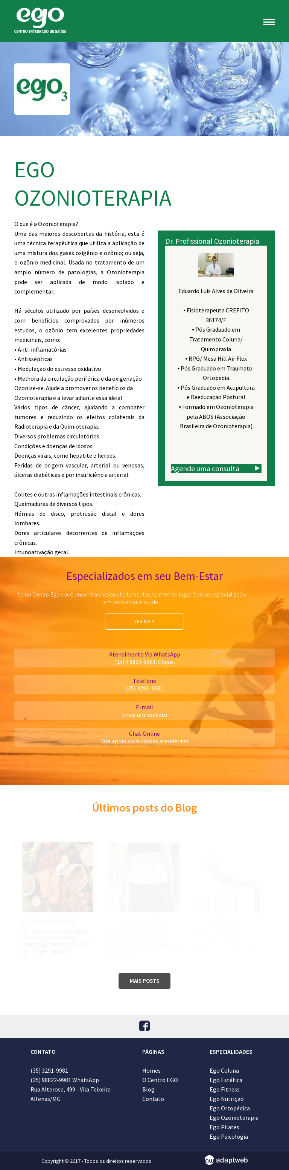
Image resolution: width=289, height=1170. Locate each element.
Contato (153, 1098)
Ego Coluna (224, 1070)
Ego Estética (226, 1080)
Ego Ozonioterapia (234, 1117)
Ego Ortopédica (230, 1108)
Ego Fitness (225, 1089)
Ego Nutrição (227, 1098)
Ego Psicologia (229, 1136)
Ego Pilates (224, 1127)
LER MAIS (145, 621)
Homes (151, 1070)
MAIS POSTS (144, 980)
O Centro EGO (160, 1080)
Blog (148, 1089)
